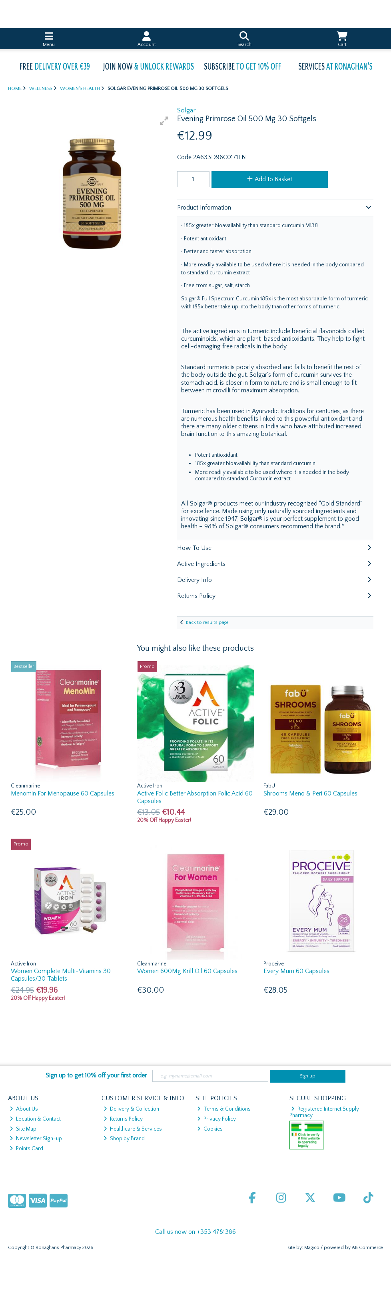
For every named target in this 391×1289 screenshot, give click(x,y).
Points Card (26, 1148)
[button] (164, 120)
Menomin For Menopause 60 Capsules (62, 793)
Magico (311, 1247)
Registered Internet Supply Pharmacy (324, 1112)
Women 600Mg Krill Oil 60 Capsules (187, 971)
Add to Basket (269, 179)
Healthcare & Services (133, 1129)
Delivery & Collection (131, 1109)
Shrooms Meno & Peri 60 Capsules (310, 793)
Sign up (307, 1076)
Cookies (210, 1129)
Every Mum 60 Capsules (296, 971)
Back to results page (207, 622)
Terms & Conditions (224, 1109)
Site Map (23, 1129)
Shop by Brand (124, 1138)
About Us (24, 1109)
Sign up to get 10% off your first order (96, 1075)
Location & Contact (35, 1119)
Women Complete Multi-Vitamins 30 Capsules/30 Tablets (61, 974)
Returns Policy (123, 1119)
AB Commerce (367, 1247)
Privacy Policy (216, 1119)
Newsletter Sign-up (36, 1138)
